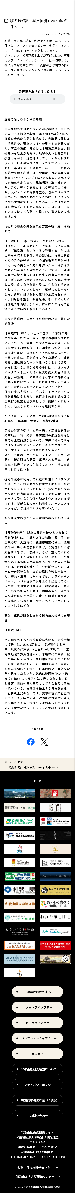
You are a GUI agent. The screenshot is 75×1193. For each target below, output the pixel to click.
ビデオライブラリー (39, 1023)
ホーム (8, 761)
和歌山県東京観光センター (35, 1167)
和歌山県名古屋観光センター (35, 1176)
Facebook (30, 741)
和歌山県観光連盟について (39, 1069)
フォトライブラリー (39, 1007)
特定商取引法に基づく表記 (39, 1100)
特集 (20, 761)
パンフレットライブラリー (39, 1038)
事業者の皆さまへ (39, 992)
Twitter (44, 741)
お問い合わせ (39, 1115)
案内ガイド (39, 1053)
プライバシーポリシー (39, 1084)
